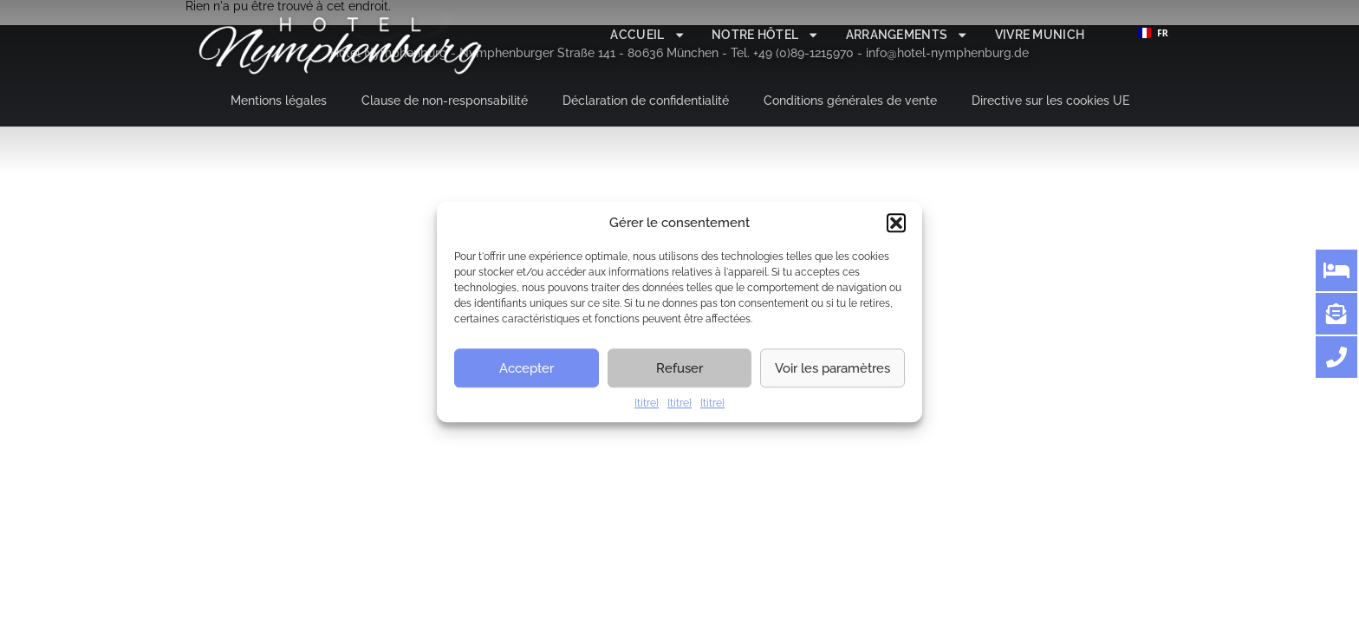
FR (1153, 33)
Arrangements (907, 34)
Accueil (648, 34)
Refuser (679, 368)
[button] (896, 222)
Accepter (526, 368)
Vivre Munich (1040, 34)
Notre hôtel (766, 34)
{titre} (646, 403)
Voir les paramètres (832, 368)
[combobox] (1153, 33)
